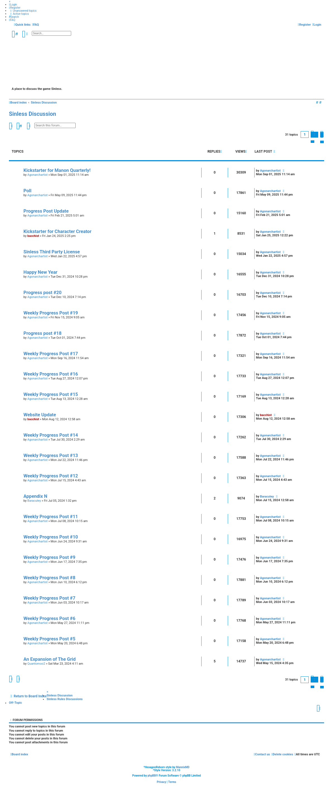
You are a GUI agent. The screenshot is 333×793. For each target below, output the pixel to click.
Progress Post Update (46, 211)
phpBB (152, 775)
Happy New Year (40, 272)
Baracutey (34, 501)
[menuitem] (13, 4)
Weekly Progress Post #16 (50, 374)
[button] (322, 134)
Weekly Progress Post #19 (50, 313)
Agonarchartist (37, 175)
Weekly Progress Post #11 (50, 516)
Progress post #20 (42, 292)
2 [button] (314, 134)
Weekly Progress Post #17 (50, 353)
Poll (27, 190)
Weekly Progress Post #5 (49, 638)
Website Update (39, 414)
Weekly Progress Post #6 (49, 618)
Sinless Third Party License (51, 251)
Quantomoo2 (36, 663)
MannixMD (183, 767)
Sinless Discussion (32, 113)
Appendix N (35, 496)
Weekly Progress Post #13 (50, 455)
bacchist (33, 236)
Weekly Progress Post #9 (49, 557)
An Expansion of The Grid (49, 659)
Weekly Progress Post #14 (50, 435)
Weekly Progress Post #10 (50, 537)
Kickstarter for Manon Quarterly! (56, 170)
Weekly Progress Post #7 (49, 598)
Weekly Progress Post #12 (50, 476)
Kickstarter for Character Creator (57, 231)
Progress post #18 (42, 333)
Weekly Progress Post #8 (49, 577)
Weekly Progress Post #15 (50, 394)
